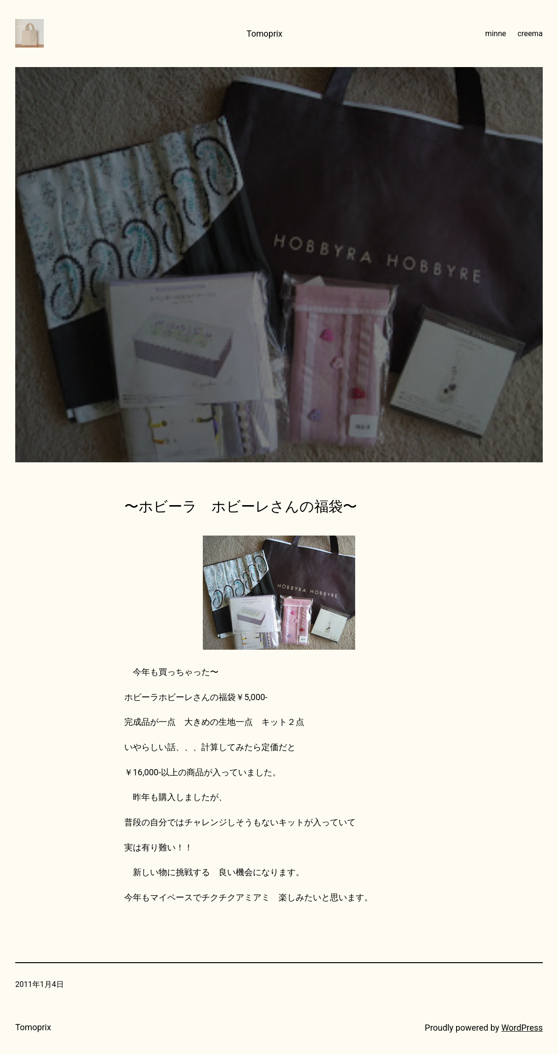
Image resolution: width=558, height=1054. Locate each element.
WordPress (522, 1028)
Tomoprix (264, 34)
